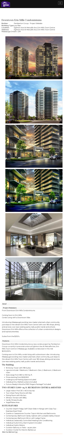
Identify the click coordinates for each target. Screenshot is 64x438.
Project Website (36, 23)
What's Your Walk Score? (9, 432)
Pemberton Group (21, 23)
